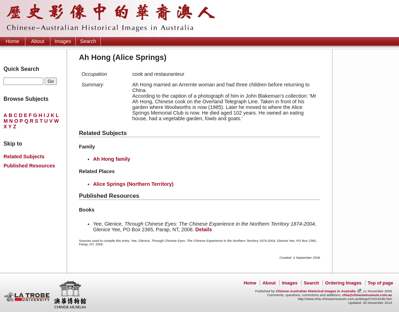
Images (63, 41)
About (37, 41)
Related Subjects (24, 156)
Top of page (380, 283)
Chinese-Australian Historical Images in (316, 291)
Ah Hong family (111, 159)
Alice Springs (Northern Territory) (133, 184)
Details (203, 229)
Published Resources (29, 166)
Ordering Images (343, 283)
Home (12, 41)
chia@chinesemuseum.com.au (367, 295)
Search (88, 41)
